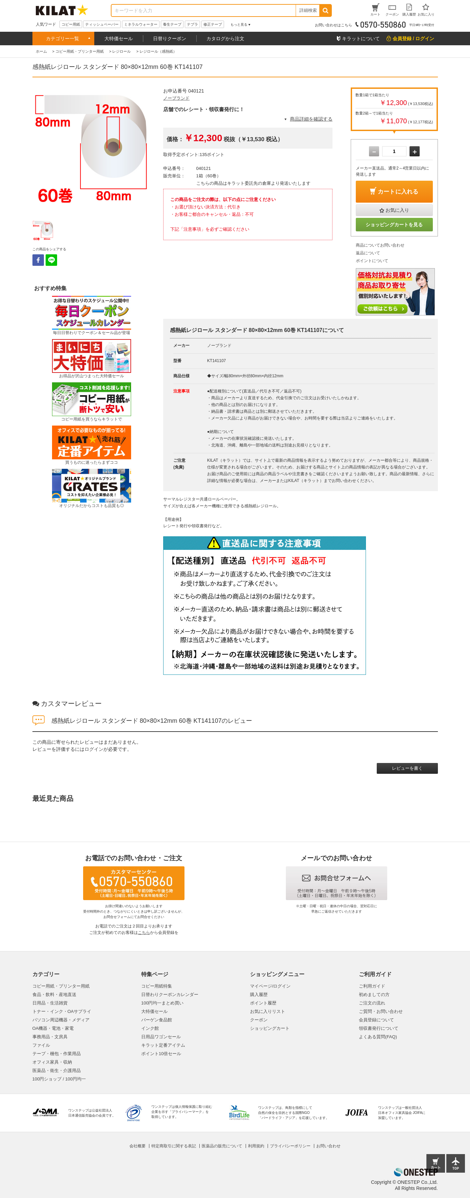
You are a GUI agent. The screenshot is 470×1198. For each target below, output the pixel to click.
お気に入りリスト (267, 1011)
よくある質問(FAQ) (378, 1036)
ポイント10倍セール (161, 1053)
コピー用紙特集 (156, 986)
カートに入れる (398, 191)
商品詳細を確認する (311, 119)
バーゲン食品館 (156, 1019)
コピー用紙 (70, 24)
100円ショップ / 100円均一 (59, 1078)
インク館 (150, 1028)
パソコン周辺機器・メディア (61, 1019)
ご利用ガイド (372, 986)
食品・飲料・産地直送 (54, 994)
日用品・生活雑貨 (50, 1002)
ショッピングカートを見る (394, 224)
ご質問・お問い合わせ (381, 1011)
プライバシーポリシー (290, 1146)
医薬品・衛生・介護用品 (56, 1070)
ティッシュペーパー (102, 24)
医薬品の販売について (222, 1146)
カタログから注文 (225, 38)
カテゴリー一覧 (62, 38)
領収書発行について (378, 1028)
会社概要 (137, 1146)
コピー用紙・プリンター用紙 (61, 986)
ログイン (93, 749)
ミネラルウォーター (140, 24)
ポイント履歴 (263, 1002)
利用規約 (256, 1146)
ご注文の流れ (372, 1002)
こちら (144, 932)
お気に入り (397, 210)
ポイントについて (372, 260)
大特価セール (118, 38)
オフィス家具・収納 (52, 1062)
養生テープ (172, 24)
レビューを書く (407, 768)
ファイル (41, 1045)
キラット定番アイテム (163, 1045)
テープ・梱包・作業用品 (56, 1053)
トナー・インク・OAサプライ (62, 1011)
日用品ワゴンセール (161, 1036)
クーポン (259, 1019)
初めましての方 (374, 994)
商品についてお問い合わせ (380, 245)
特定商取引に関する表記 (173, 1146)
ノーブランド (176, 98)
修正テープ (212, 24)
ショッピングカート (270, 1028)
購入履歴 (259, 994)
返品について (368, 253)
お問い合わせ (328, 1146)
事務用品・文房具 (50, 1036)
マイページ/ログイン (270, 986)
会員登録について (376, 1019)
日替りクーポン (169, 38)
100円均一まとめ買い (162, 1002)
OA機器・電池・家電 (53, 1028)
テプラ (192, 24)
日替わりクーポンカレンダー (169, 994)
